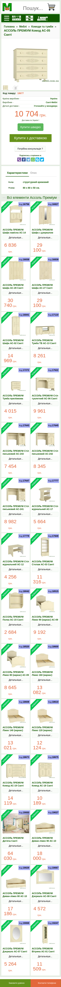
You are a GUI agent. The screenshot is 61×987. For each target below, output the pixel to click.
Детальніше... (16, 237)
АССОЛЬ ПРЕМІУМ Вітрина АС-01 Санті (43, 950)
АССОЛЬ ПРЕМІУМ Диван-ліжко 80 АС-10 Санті (15, 896)
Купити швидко (30, 127)
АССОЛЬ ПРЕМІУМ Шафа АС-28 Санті (13, 286)
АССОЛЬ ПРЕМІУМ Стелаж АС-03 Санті (43, 563)
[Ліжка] (42, 18)
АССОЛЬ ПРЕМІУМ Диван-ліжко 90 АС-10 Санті (44, 841)
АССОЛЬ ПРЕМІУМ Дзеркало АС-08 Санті (44, 895)
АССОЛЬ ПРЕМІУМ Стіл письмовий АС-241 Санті (16, 509)
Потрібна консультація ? (30, 148)
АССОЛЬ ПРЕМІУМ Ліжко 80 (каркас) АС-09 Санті (16, 675)
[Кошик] (53, 7)
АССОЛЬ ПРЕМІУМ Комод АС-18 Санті (42, 784)
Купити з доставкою (30, 138)
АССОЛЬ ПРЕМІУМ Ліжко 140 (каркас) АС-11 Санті (13, 730)
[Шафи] (29, 18)
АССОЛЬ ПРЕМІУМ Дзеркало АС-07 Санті (15, 950)
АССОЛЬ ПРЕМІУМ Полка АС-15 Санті (13, 618)
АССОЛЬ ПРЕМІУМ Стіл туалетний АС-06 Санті (45, 397)
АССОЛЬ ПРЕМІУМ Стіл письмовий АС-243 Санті (16, 454)
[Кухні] (16, 18)
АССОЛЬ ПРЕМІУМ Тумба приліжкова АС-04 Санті (13, 398)
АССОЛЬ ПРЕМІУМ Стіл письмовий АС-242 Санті (45, 454)
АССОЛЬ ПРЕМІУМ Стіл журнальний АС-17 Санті (45, 509)
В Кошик (23, 248)
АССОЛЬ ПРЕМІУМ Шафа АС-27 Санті (42, 286)
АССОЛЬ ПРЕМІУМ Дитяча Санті (13, 839)
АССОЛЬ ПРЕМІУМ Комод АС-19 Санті (13, 784)
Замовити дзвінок (17, 983)
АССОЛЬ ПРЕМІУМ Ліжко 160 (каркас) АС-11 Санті (42, 675)
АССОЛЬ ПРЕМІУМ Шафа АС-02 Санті (13, 342)
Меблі (23, 26)
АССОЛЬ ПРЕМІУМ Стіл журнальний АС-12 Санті (16, 564)
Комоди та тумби (42, 26)
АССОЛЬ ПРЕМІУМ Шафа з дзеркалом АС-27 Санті (42, 232)
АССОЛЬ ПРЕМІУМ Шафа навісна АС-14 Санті (14, 232)
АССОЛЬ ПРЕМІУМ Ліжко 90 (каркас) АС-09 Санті (45, 619)
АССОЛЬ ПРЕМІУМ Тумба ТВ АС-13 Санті (44, 342)
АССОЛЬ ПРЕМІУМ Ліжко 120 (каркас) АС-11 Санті (42, 730)
